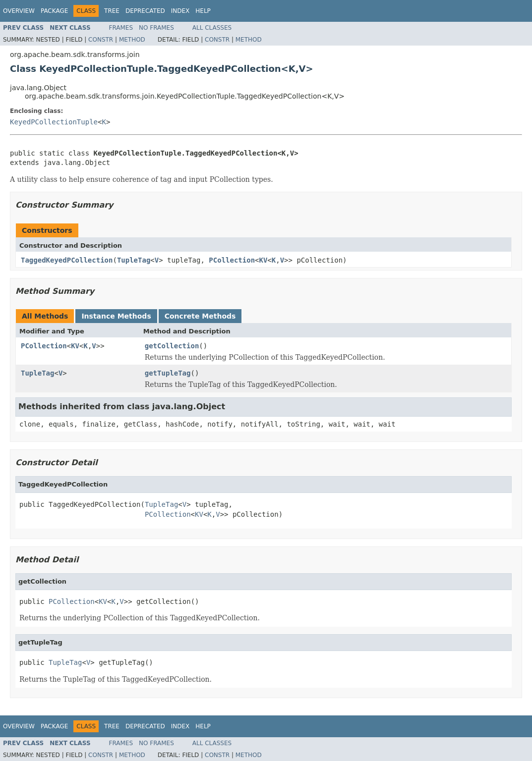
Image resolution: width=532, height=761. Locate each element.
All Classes (212, 27)
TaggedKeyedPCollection (67, 260)
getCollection (172, 346)
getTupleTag (168, 373)
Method (132, 39)
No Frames (156, 27)
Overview (19, 10)
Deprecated (145, 10)
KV (263, 260)
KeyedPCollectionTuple (54, 122)
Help (203, 10)
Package (54, 10)
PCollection (232, 260)
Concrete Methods (200, 316)
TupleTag (133, 260)
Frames (121, 27)
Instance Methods (116, 316)
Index (180, 10)
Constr (100, 39)
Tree (111, 10)
